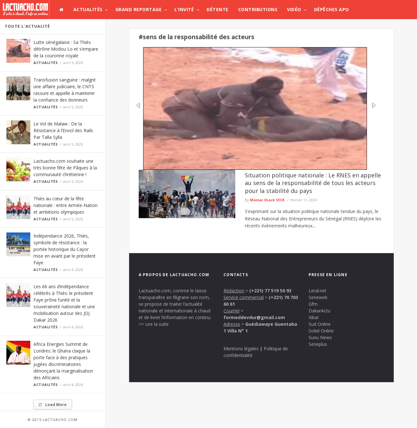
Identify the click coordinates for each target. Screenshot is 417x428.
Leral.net (317, 291)
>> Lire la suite (154, 324)
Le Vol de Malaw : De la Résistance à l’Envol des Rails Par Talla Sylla (63, 130)
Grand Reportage (138, 9)
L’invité (184, 9)
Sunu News (320, 337)
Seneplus (318, 344)
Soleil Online (321, 331)
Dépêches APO (331, 9)
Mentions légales (241, 349)
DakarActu (319, 311)
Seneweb (318, 297)
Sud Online (320, 324)
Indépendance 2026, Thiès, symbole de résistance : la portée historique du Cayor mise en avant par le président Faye (64, 249)
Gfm (313, 304)
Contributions (258, 9)
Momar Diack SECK (267, 199)
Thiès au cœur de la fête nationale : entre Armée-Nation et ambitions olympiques (65, 205)
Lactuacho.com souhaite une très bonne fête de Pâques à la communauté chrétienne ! (65, 167)
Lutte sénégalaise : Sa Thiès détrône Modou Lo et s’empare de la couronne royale (65, 49)
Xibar (314, 317)
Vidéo (294, 9)
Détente (218, 9)
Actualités (88, 9)
